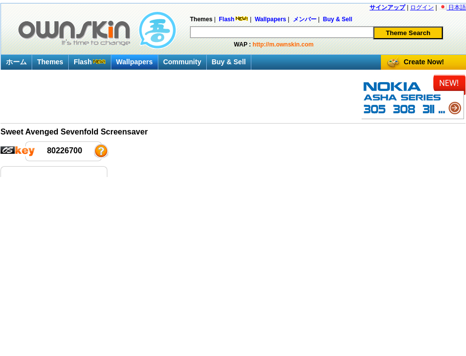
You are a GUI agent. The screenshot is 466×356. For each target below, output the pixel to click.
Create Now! (424, 62)
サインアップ (387, 7)
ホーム (16, 62)
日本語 (452, 7)
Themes (50, 62)
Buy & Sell (229, 62)
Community (182, 62)
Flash (90, 62)
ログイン (422, 7)
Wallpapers (134, 62)
